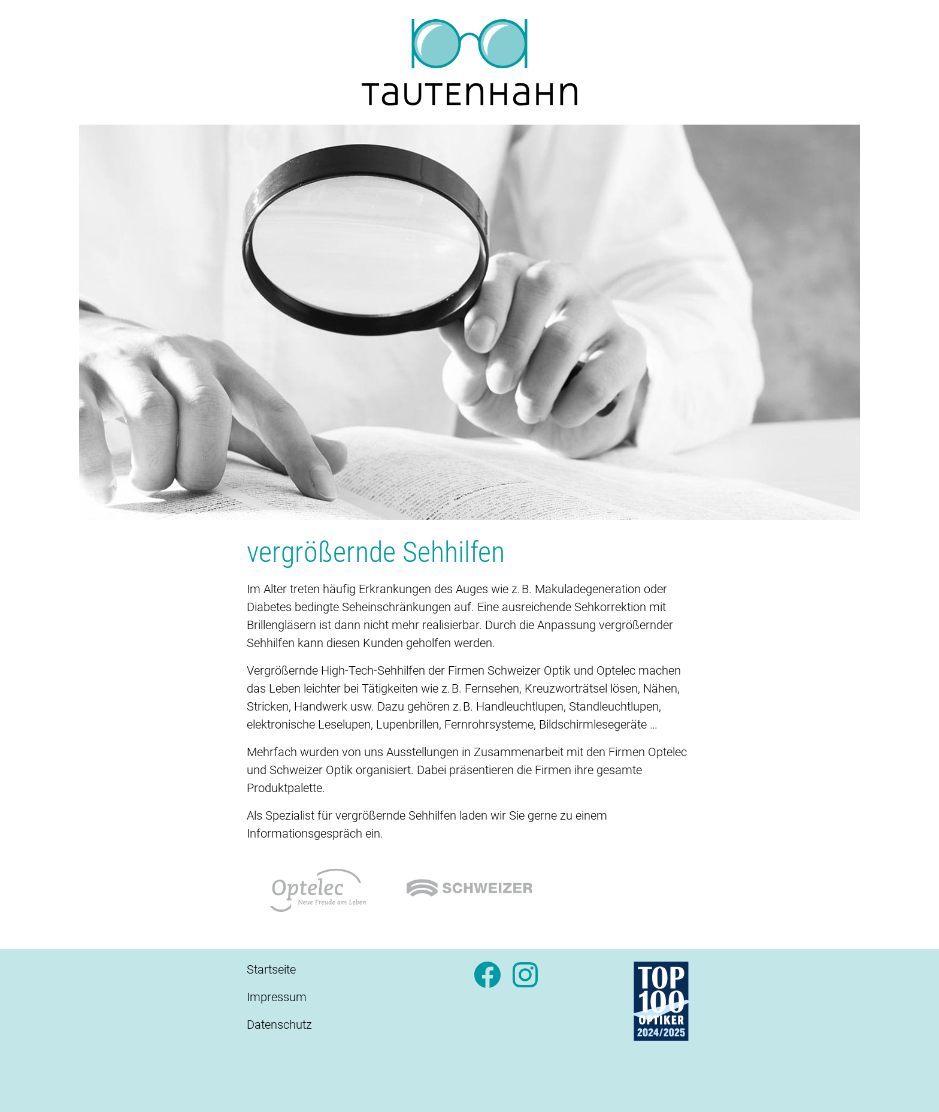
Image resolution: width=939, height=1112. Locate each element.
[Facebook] (487, 979)
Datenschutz (279, 1024)
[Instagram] (525, 979)
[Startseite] (469, 62)
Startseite (271, 969)
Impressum (277, 997)
